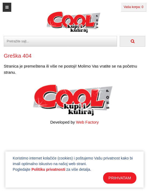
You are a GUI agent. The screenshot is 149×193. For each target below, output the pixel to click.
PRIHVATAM (119, 178)
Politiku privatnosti (48, 169)
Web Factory (87, 122)
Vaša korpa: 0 (133, 7)
